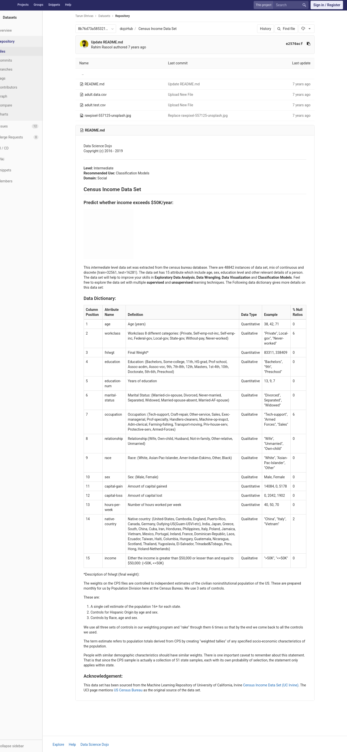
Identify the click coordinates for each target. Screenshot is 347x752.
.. (89, 74)
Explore (64, 745)
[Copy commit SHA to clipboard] (314, 43)
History (271, 29)
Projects (23, 4)
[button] (27, 746)
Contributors (19, 87)
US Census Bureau (134, 690)
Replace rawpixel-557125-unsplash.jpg (204, 116)
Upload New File (186, 95)
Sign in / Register (326, 5)
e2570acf (300, 44)
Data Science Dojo (101, 745)
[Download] (313, 28)
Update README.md (113, 42)
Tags (13, 78)
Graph (14, 96)
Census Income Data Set (164, 29)
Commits (17, 60)
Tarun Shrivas (90, 16)
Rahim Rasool (108, 47)
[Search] (292, 5)
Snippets (54, 4)
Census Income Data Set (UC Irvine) (277, 685)
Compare (17, 105)
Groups (38, 4)
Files (13, 51)
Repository (128, 16)
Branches (17, 69)
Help (68, 4)
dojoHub (132, 29)
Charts (15, 114)
